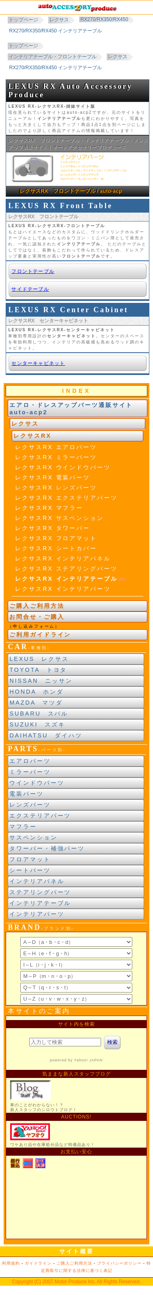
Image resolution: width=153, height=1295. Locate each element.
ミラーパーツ (29, 772)
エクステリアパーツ (40, 815)
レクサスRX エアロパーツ (56, 447)
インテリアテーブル (40, 903)
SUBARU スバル (38, 713)
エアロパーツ (29, 761)
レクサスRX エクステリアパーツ (66, 497)
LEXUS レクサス (39, 659)
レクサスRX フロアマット (56, 538)
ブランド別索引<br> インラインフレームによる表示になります (76, 968)
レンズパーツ (29, 804)
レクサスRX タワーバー (52, 528)
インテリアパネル (36, 881)
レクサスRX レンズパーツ (56, 487)
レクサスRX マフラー (49, 508)
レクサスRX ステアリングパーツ (66, 568)
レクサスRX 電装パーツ (52, 477)
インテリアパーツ (36, 914)
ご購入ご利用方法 (36, 606)
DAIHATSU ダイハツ (45, 735)
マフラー (23, 826)
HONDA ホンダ (36, 691)
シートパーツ (29, 870)
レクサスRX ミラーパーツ (56, 457)
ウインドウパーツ (36, 783)
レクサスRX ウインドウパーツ (62, 467)
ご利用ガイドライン (40, 634)
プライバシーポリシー (119, 1263)
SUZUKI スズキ (37, 724)
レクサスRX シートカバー (56, 548)
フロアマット (29, 859)
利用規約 (11, 1263)
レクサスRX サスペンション (59, 518)
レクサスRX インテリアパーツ (62, 589)
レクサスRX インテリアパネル (62, 558)
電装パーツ (26, 793)
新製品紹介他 (76, 1127)
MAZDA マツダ (36, 702)
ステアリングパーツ (40, 892)
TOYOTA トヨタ (38, 670)
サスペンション (33, 837)
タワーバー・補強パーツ (47, 848)
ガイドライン (38, 1263)
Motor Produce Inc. (74, 1281)
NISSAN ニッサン (40, 680)
